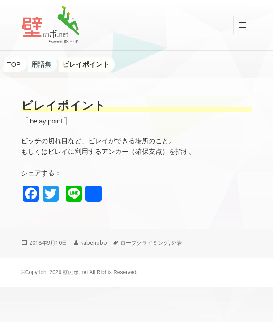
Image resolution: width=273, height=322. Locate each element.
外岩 (176, 242)
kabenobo (94, 242)
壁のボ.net (75, 272)
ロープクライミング (144, 242)
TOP (14, 64)
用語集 (41, 64)
